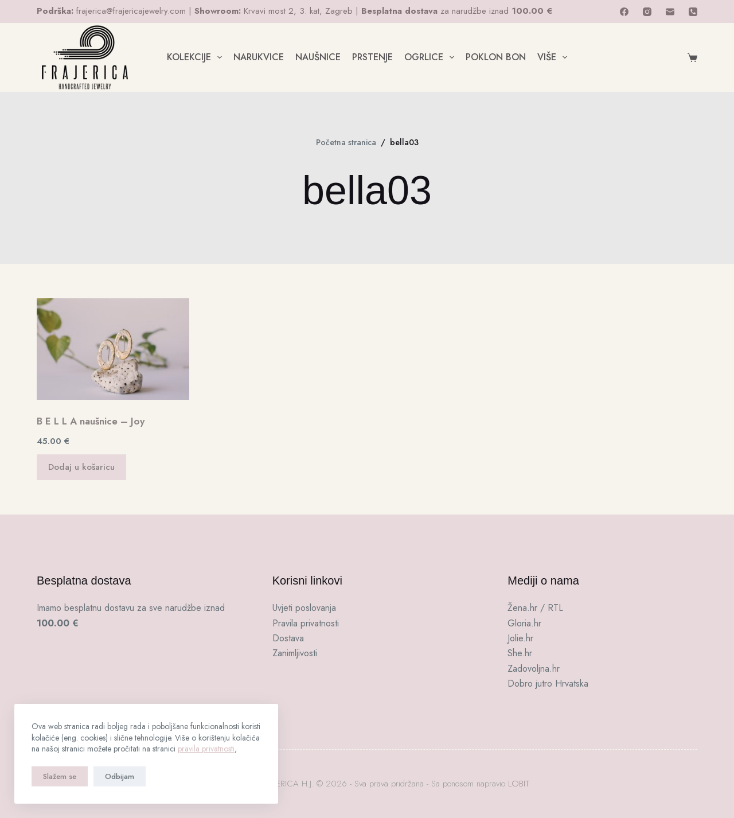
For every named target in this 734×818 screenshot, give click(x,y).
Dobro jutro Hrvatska (547, 683)
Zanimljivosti (294, 653)
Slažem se (59, 776)
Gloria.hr (524, 623)
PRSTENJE (372, 57)
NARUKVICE (258, 57)
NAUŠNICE (318, 57)
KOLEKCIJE (197, 57)
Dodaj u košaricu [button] (81, 467)
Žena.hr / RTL (535, 607)
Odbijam (119, 776)
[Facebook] (624, 11)
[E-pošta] (670, 11)
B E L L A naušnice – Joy (91, 421)
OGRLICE (431, 57)
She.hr (519, 653)
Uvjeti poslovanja (304, 607)
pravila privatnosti (206, 748)
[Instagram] (647, 11)
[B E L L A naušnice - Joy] (113, 349)
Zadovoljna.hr (533, 668)
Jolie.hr (520, 638)
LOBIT (518, 783)
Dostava (288, 638)
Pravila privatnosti (305, 623)
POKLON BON (496, 57)
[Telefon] (693, 11)
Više (554, 57)
